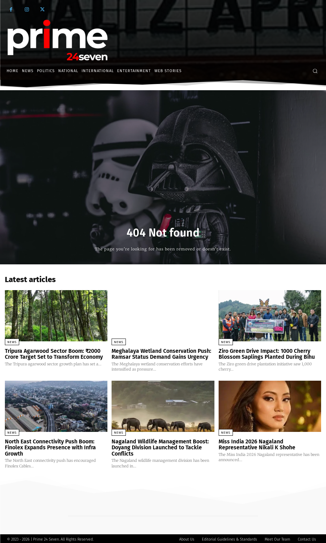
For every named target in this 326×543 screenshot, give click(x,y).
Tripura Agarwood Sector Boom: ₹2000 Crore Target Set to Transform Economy (52, 354)
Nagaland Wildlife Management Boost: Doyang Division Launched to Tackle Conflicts (157, 446)
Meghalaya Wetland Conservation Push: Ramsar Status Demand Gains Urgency (159, 354)
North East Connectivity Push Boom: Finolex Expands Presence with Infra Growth (48, 446)
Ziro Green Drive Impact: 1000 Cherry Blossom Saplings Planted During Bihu (264, 354)
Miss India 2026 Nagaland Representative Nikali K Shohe (268, 443)
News (12, 342)
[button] (315, 71)
